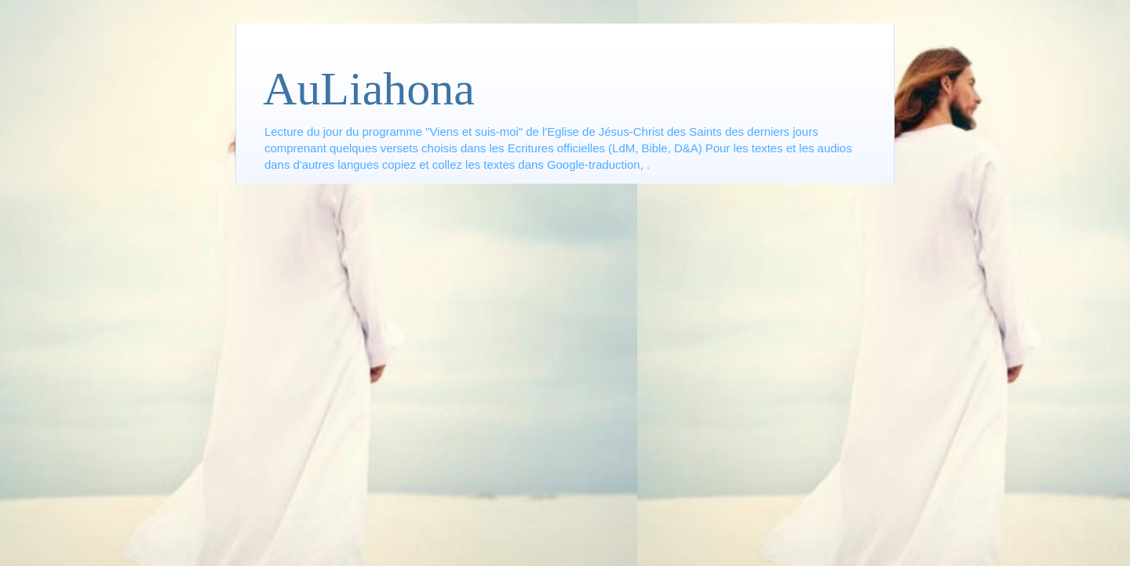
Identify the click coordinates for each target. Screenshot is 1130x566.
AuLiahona (369, 89)
